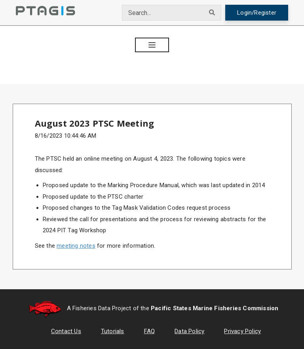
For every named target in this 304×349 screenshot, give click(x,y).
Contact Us (66, 331)
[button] (152, 45)
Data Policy (189, 331)
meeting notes (76, 245)
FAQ (149, 331)
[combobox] (163, 13)
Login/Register (256, 12)
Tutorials (112, 331)
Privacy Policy (242, 331)
